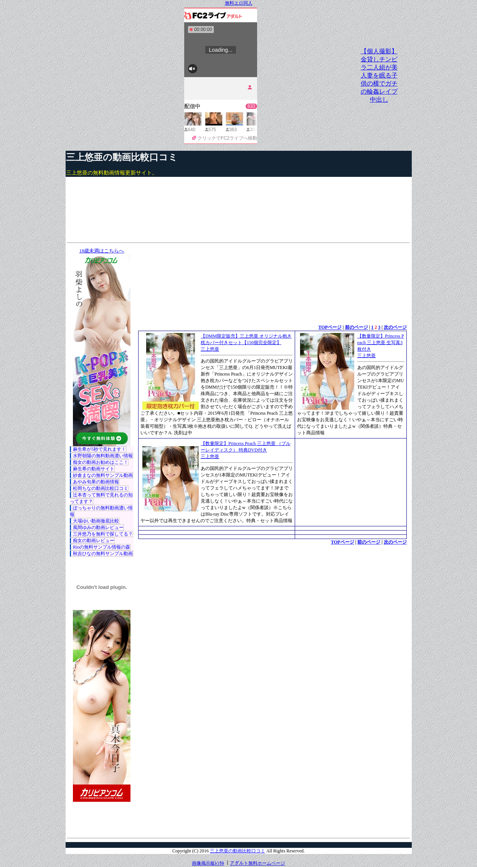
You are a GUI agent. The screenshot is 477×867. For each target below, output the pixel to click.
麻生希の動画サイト (93, 468)
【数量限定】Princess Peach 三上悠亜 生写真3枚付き (380, 342)
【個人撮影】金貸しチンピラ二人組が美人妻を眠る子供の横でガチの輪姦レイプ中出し (379, 75)
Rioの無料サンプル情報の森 (101, 547)
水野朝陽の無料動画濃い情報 (103, 455)
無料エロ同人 (239, 3)
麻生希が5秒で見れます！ (99, 449)
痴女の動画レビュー (93, 540)
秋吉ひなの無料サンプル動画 (103, 553)
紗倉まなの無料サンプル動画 (103, 475)
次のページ (395, 327)
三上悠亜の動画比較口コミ (122, 157)
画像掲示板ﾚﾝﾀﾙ (208, 863)
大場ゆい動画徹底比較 (96, 521)
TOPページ (330, 327)
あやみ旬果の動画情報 (96, 482)
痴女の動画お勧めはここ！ (100, 462)
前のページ (356, 327)
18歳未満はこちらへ (101, 251)
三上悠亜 (210, 349)
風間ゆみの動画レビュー (98, 527)
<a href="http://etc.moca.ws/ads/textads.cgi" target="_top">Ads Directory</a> (272, 557)
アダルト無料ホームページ (257, 863)
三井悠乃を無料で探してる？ (103, 534)
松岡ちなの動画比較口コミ (100, 488)
